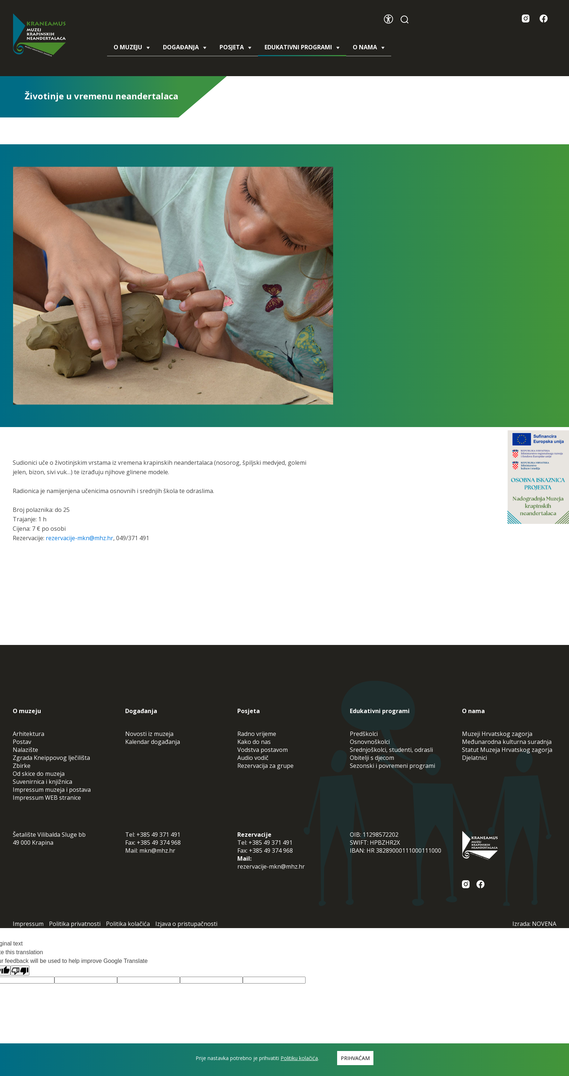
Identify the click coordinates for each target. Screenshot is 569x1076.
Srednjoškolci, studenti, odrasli (391, 750)
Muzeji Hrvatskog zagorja (497, 734)
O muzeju (132, 47)
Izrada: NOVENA (534, 924)
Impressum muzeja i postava (52, 790)
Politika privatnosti (75, 924)
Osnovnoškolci (370, 742)
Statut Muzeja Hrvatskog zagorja (507, 750)
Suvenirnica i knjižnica (42, 782)
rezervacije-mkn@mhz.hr (79, 538)
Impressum (28, 924)
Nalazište (25, 750)
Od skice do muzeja (39, 774)
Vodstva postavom (262, 750)
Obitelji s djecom (372, 758)
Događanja (184, 47)
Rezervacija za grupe (265, 766)
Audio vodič (253, 758)
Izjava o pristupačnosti (186, 924)
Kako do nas (254, 742)
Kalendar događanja (152, 742)
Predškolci (364, 734)
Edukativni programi (302, 49)
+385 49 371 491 (158, 835)
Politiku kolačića (299, 1058)
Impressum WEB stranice (47, 798)
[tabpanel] (173, 285)
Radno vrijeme (256, 734)
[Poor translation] (20, 970)
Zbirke (21, 766)
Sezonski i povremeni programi (392, 766)
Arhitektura (28, 734)
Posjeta (235, 47)
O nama (369, 47)
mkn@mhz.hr (157, 850)
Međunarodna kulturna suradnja (507, 742)
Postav (22, 742)
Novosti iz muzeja (149, 734)
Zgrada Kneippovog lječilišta (51, 758)
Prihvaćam (355, 1058)
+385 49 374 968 (159, 843)
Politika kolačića (128, 924)
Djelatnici (474, 758)
